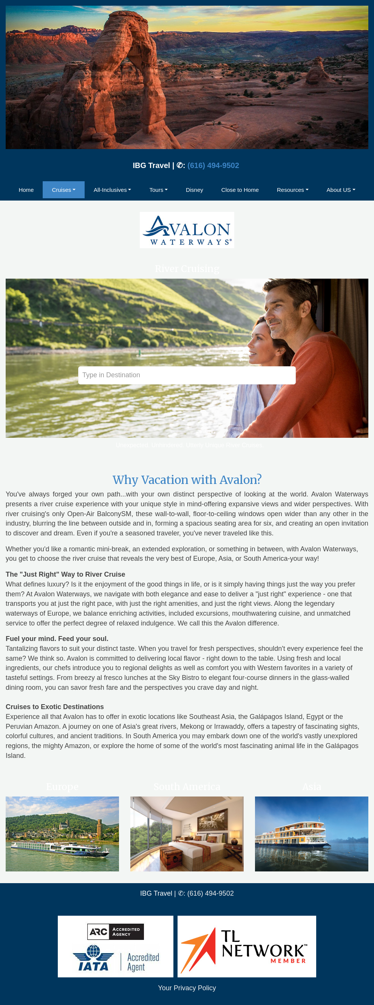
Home (26, 190)
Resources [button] (290, 190)
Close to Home (240, 190)
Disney (194, 190)
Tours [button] (156, 190)
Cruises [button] (61, 190)
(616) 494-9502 (213, 165)
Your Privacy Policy (187, 988)
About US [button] (339, 190)
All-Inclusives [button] (110, 190)
